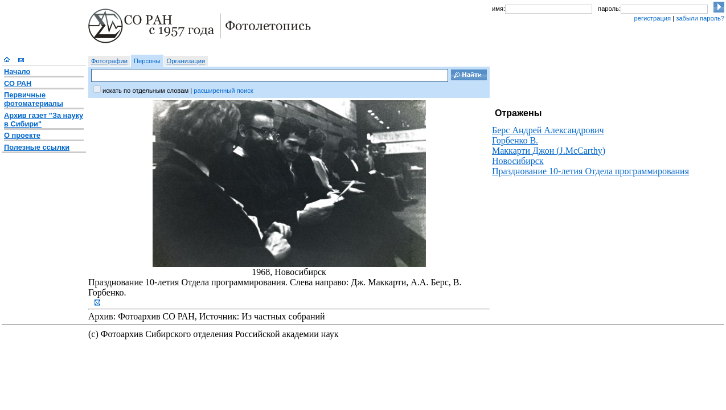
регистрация (652, 18)
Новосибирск (518, 161)
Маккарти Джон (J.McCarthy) (548, 150)
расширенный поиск (223, 90)
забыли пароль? (700, 18)
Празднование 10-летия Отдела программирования (590, 171)
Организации (186, 61)
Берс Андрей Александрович (548, 130)
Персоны (147, 61)
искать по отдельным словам (145, 90)
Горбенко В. (515, 140)
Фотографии (109, 61)
